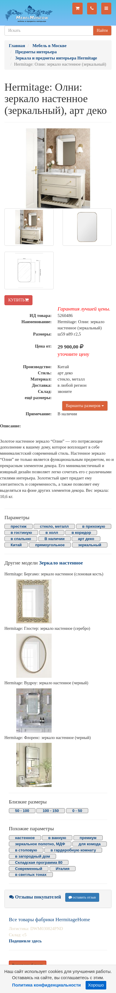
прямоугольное (50, 545)
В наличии (55, 539)
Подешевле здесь (25, 941)
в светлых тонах (31, 874)
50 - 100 (22, 810)
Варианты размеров (85, 405)
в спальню (21, 539)
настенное (25, 838)
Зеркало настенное (61, 563)
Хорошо (96, 985)
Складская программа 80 (38, 862)
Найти (102, 30)
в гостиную (21, 532)
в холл (51, 532)
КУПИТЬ (18, 300)
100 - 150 (51, 810)
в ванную (57, 838)
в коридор (81, 532)
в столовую (26, 850)
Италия (63, 868)
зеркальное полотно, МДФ (40, 844)
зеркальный (89, 545)
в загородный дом (32, 856)
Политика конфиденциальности (46, 985)
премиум (88, 838)
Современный (28, 868)
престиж (19, 526)
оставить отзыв (82, 897)
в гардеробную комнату (73, 850)
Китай (16, 545)
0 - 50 (77, 810)
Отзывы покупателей (35, 896)
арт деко (86, 539)
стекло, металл (54, 526)
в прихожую (93, 526)
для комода (90, 844)
